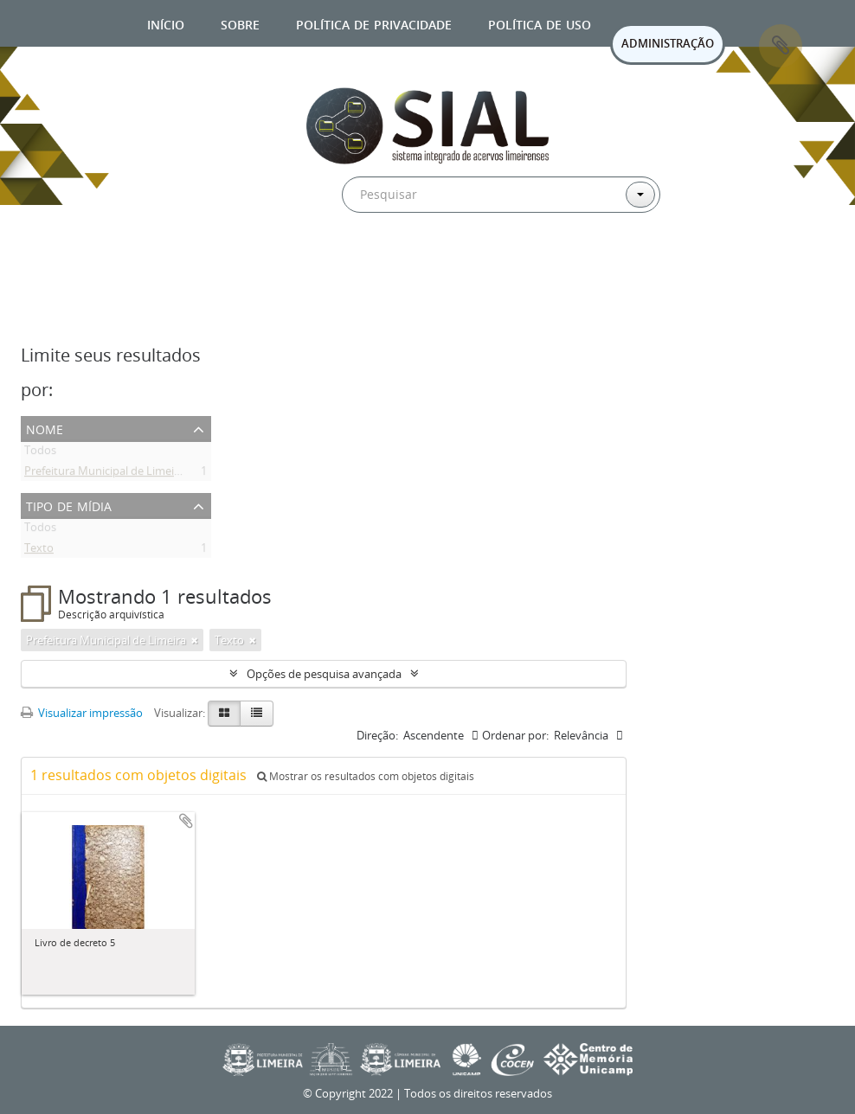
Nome (44, 427)
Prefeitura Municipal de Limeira (104, 474)
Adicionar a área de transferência (186, 820)
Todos (40, 453)
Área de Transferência (780, 45)
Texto (39, 551)
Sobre (240, 23)
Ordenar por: (515, 735)
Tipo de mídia (69, 504)
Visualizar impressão (82, 712)
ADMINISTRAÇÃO (667, 43)
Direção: (377, 735)
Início (165, 23)
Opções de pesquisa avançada (324, 674)
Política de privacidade (374, 23)
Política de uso (539, 23)
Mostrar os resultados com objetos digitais (365, 776)
